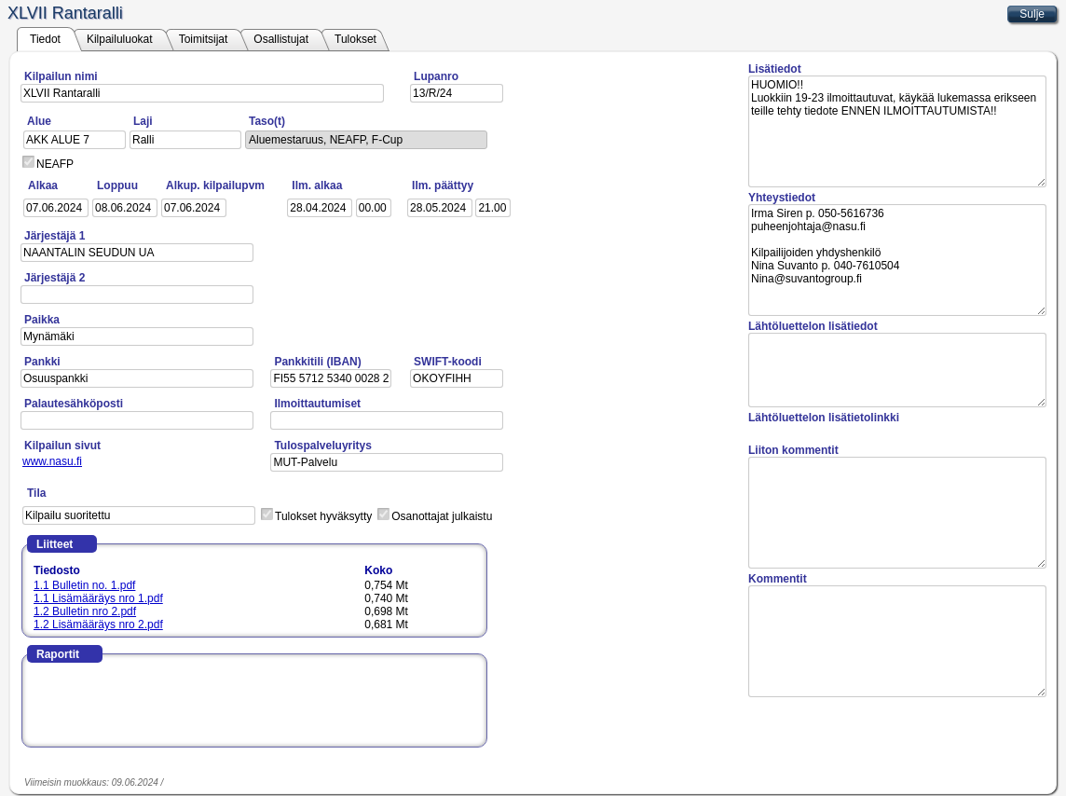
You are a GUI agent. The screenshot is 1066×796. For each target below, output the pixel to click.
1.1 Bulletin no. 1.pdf (84, 585)
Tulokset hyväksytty (323, 516)
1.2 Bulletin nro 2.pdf (85, 611)
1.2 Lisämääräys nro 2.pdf (98, 624)
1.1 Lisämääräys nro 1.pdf (98, 598)
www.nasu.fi (52, 461)
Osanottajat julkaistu (441, 516)
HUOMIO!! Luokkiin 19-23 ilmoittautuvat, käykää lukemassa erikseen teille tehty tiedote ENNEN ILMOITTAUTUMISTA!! (897, 131)
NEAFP (55, 164)
